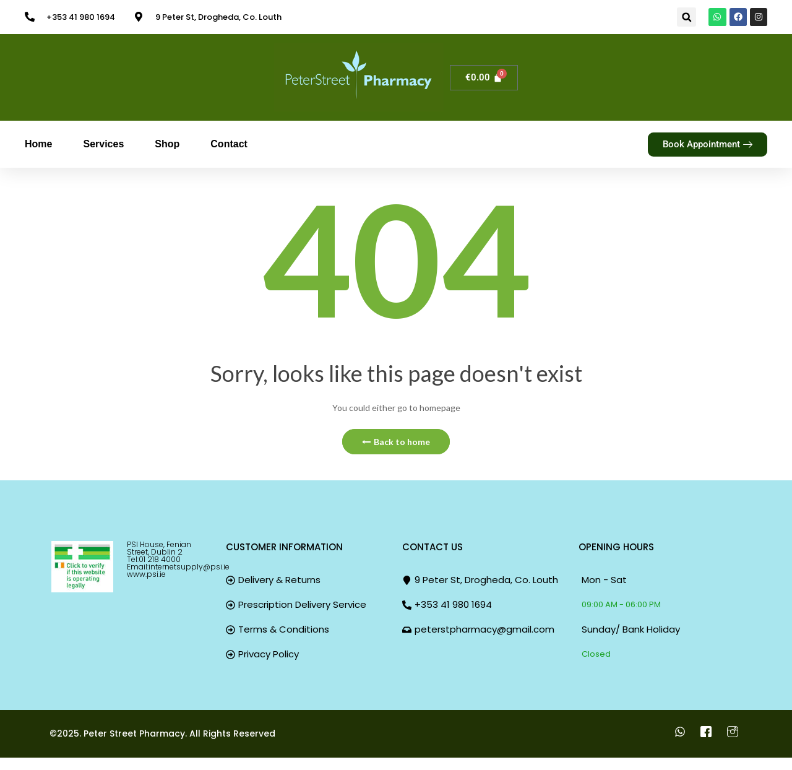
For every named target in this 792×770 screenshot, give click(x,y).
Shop (167, 144)
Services (103, 144)
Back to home (396, 441)
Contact (229, 144)
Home (38, 144)
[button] (683, 17)
